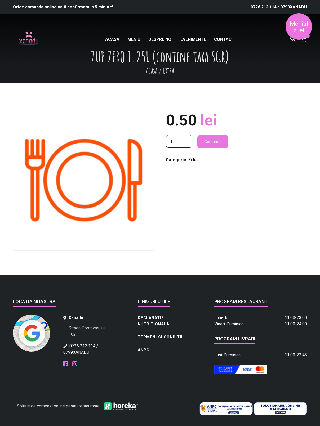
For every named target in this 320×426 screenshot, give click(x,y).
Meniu (133, 39)
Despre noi (160, 39)
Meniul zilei (299, 27)
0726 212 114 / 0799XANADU (279, 7)
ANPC (143, 350)
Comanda (212, 141)
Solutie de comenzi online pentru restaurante (58, 406)
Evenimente (193, 39)
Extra (193, 159)
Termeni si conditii (160, 337)
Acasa (112, 39)
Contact (224, 39)
